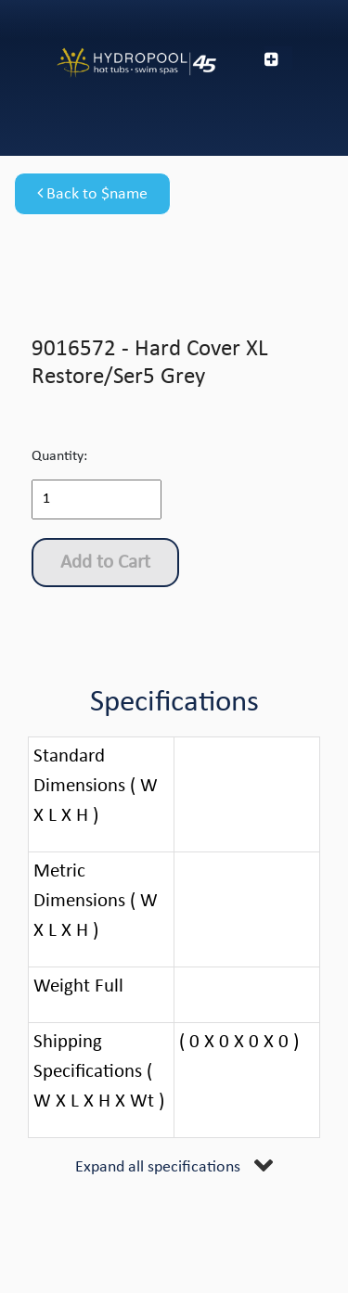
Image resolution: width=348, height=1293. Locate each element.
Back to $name (92, 194)
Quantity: (59, 456)
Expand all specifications (157, 1167)
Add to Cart (105, 562)
